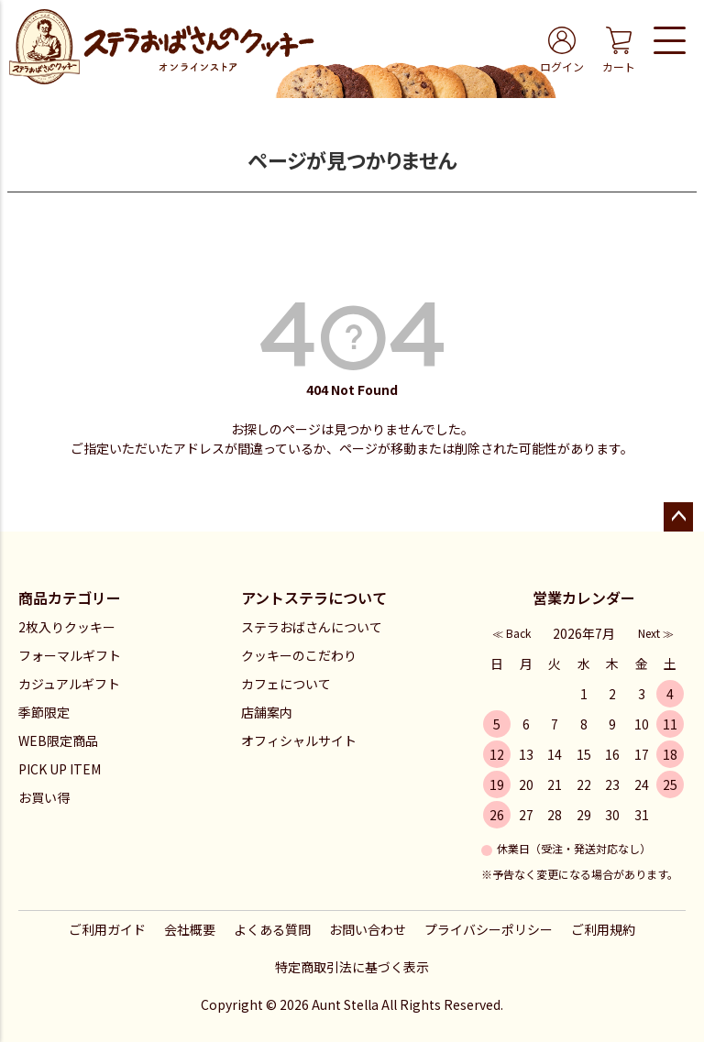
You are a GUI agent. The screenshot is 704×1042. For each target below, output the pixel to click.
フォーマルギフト (69, 655)
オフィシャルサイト (299, 740)
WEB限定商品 (58, 740)
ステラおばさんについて (311, 627)
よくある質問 (272, 929)
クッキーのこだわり (299, 655)
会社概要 (189, 929)
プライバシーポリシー (488, 929)
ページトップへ (678, 517)
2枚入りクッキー (67, 627)
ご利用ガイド (107, 929)
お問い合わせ (367, 929)
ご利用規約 (603, 929)
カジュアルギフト (69, 684)
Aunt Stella (345, 1004)
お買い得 (44, 797)
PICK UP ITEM (59, 769)
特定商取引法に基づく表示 (352, 967)
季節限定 (44, 712)
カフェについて (286, 684)
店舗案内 (266, 712)
